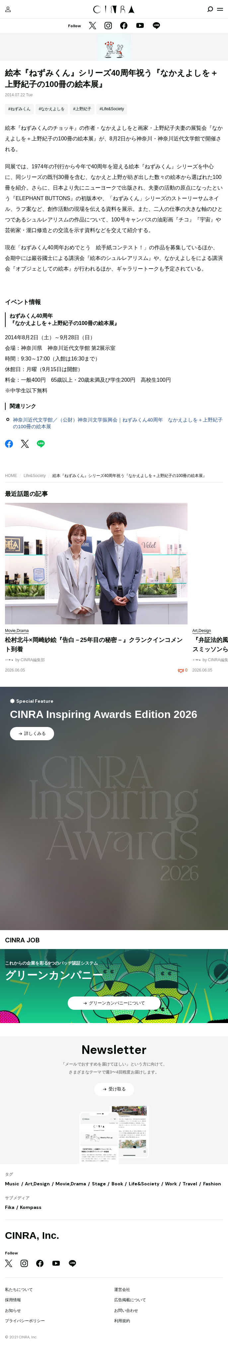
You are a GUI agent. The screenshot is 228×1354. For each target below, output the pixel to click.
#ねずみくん (19, 109)
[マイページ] (8, 9)
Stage (99, 1183)
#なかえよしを (52, 109)
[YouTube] (140, 26)
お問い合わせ (126, 1310)
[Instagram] (108, 26)
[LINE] (156, 26)
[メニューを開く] (220, 9)
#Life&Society (112, 109)
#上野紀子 (82, 109)
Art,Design (37, 1183)
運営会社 (122, 1289)
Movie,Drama (70, 1183)
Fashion (212, 1183)
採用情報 (13, 1300)
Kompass (30, 1207)
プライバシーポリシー (25, 1320)
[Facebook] (123, 26)
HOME (11, 475)
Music (12, 1183)
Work (171, 1183)
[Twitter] (92, 26)
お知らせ (13, 1310)
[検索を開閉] (210, 9)
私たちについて (19, 1289)
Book (117, 1183)
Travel (190, 1183)
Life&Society (35, 475)
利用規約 (122, 1320)
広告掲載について (130, 1300)
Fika (9, 1207)
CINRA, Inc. (32, 1235)
